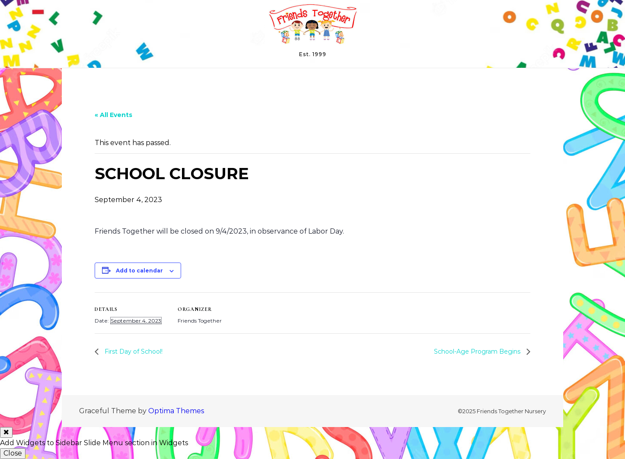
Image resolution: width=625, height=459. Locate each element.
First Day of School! (133, 351)
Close (12, 453)
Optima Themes (176, 411)
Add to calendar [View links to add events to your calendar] (139, 270)
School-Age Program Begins (478, 351)
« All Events (113, 115)
